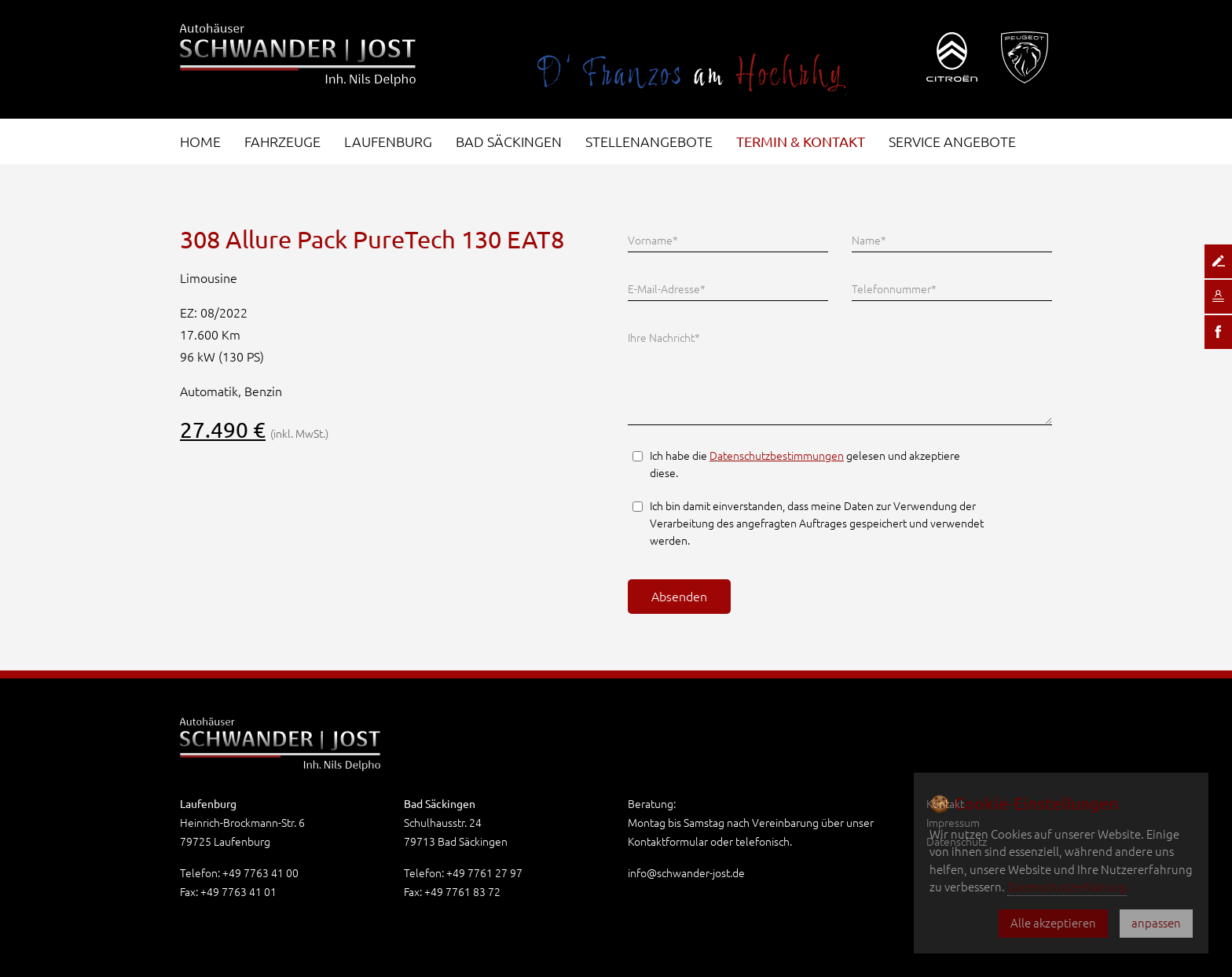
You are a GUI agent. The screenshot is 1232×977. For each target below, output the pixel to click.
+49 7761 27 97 (484, 873)
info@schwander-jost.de (686, 873)
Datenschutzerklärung (1067, 887)
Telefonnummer (894, 288)
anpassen (1156, 923)
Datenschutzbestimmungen (777, 456)
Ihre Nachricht (664, 336)
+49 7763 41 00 (260, 873)
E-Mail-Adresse (667, 288)
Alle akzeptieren (1053, 923)
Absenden (679, 597)
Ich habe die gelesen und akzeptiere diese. (805, 464)
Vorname (653, 239)
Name (869, 239)
